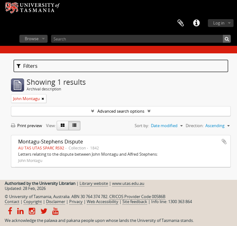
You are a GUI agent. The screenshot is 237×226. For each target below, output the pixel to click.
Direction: (195, 125)
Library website (94, 183)
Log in (218, 23)
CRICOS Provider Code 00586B (137, 196)
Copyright (32, 201)
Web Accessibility (102, 201)
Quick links (196, 23)
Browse (32, 38)
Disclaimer (55, 201)
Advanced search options (120, 111)
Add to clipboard (224, 141)
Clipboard (180, 23)
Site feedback (134, 201)
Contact (12, 201)
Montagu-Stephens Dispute (50, 141)
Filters (27, 65)
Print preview (26, 125)
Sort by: (142, 125)
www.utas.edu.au (128, 183)
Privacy (76, 201)
